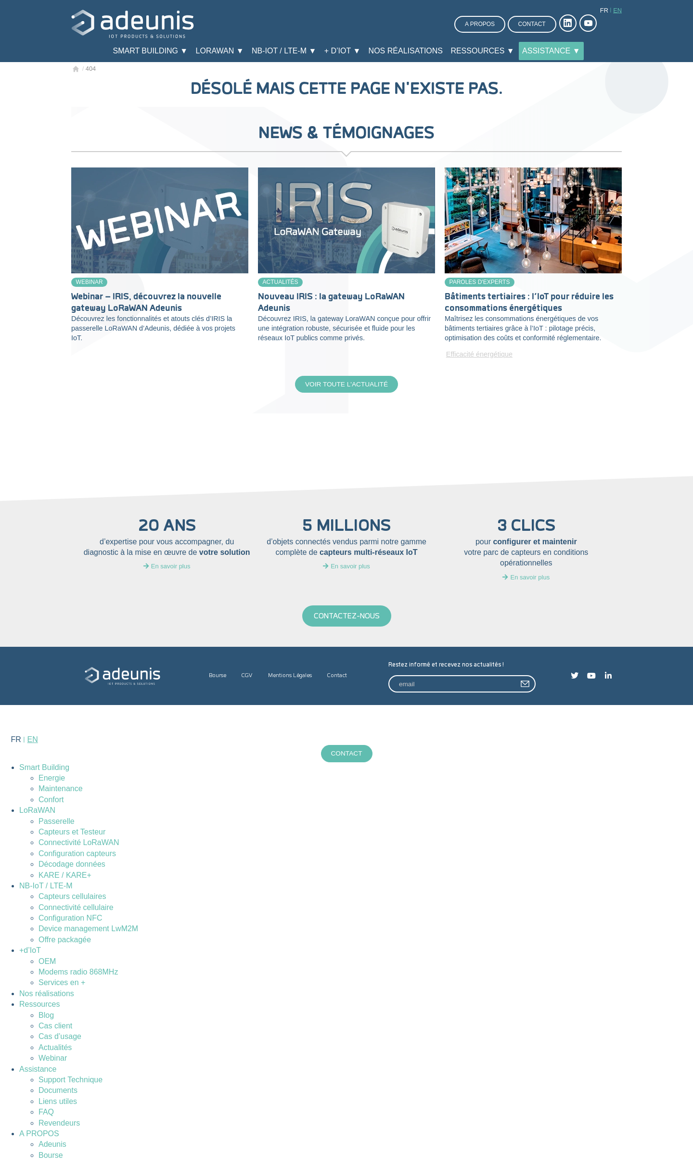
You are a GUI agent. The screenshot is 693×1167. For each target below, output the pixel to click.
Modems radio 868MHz (78, 973)
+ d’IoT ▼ (342, 51)
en (617, 10)
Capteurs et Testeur (71, 833)
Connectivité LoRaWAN (78, 843)
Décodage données (71, 865)
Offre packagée (64, 940)
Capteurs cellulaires (72, 897)
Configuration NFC (70, 919)
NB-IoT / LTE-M (46, 887)
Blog (46, 1016)
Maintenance (60, 789)
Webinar (89, 282)
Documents (57, 1091)
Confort (51, 800)
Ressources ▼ (482, 51)
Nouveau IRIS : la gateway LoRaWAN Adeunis (331, 302)
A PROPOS (39, 1134)
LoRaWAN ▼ (220, 51)
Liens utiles (57, 1102)
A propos (480, 24)
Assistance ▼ (551, 51)
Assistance (37, 1070)
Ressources (39, 1005)
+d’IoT (30, 951)
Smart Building (44, 768)
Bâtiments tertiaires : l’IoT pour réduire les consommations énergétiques (529, 302)
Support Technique (70, 1081)
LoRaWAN (37, 811)
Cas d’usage (59, 1037)
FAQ (46, 1113)
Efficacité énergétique (479, 354)
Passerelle (56, 822)
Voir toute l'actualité (346, 384)
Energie (51, 779)
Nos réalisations (406, 51)
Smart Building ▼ (150, 51)
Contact (532, 24)
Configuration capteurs (77, 854)
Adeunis (52, 1145)
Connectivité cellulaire (76, 908)
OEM (47, 962)
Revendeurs (59, 1124)
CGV (247, 676)
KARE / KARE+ (64, 876)
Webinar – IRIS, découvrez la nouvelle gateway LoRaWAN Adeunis (146, 302)
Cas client (55, 1027)
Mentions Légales (290, 676)
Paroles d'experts (479, 282)
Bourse (217, 676)
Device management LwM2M (88, 930)
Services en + (61, 983)
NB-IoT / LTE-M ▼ (284, 51)
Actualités (280, 282)
